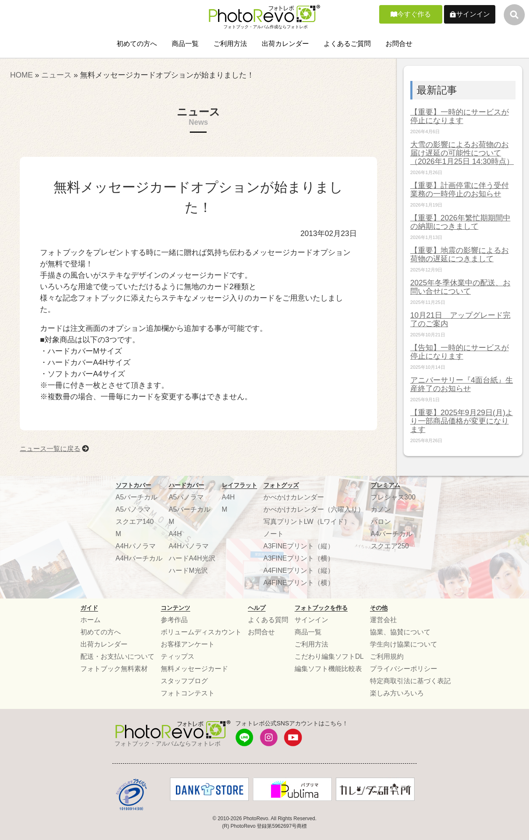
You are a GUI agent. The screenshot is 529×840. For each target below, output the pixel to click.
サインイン (473, 14)
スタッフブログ (184, 680)
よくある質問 (268, 619)
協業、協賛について (400, 632)
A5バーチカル (137, 497)
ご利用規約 (387, 656)
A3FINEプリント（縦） (298, 546)
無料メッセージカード (194, 668)
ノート (273, 533)
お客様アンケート (188, 644)
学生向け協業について (403, 644)
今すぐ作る (414, 14)
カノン (381, 509)
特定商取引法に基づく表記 (410, 680)
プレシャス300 (393, 497)
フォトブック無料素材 (114, 668)
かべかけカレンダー (293, 497)
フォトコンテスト (188, 693)
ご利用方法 (230, 43)
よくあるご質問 (347, 43)
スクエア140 (135, 521)
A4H (175, 533)
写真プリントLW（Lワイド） (307, 521)
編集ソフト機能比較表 (328, 668)
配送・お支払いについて (117, 656)
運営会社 (383, 619)
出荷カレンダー (285, 43)
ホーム (90, 619)
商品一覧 (185, 43)
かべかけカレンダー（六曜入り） (313, 509)
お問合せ (398, 43)
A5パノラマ (133, 509)
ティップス (177, 656)
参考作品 (174, 619)
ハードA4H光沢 (192, 558)
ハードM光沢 (188, 570)
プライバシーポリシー (403, 668)
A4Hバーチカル (139, 558)
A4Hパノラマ (136, 546)
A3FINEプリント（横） (298, 558)
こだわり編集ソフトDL (329, 656)
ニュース (56, 75)
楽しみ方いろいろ (397, 693)
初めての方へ (137, 43)
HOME (21, 75)
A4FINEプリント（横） (298, 582)
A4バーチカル (392, 533)
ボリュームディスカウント (201, 632)
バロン (381, 521)
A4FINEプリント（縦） (298, 570)
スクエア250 (390, 546)
